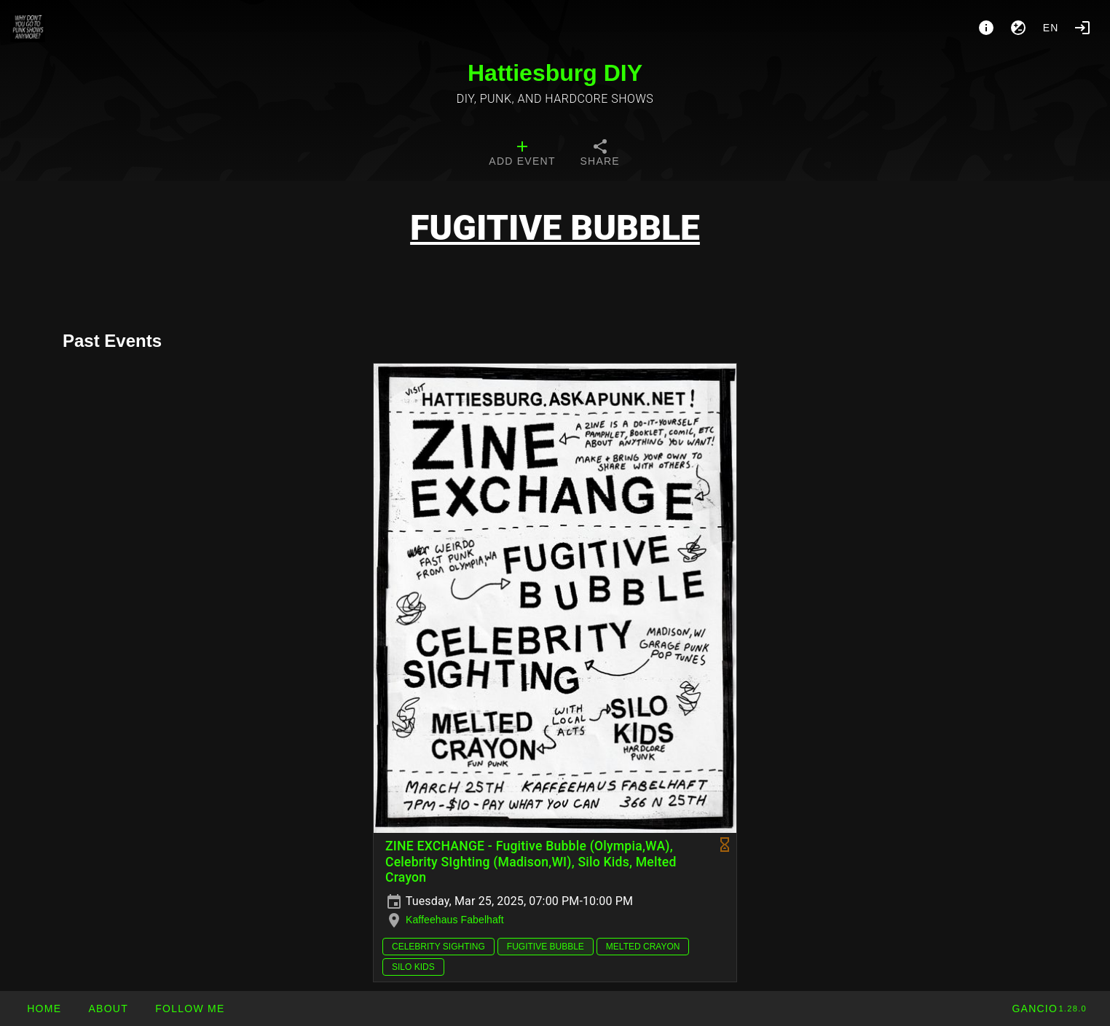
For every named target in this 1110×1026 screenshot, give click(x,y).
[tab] (522, 154)
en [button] (1051, 28)
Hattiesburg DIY (555, 73)
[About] (986, 28)
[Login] (1082, 28)
